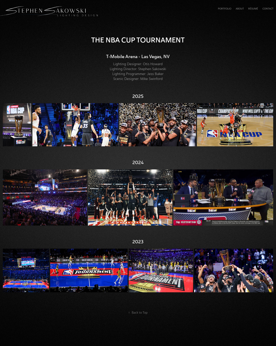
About (240, 8)
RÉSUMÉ (253, 8)
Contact (268, 8)
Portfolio (224, 8)
